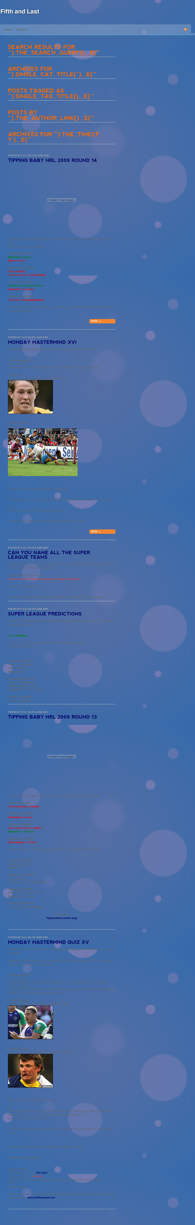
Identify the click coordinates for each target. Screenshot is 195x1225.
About (8, 29)
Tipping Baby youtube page (61, 918)
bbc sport (41, 1172)
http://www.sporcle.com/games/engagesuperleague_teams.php (43, 579)
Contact (22, 29)
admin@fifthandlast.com (41, 1197)
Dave (24, 155)
